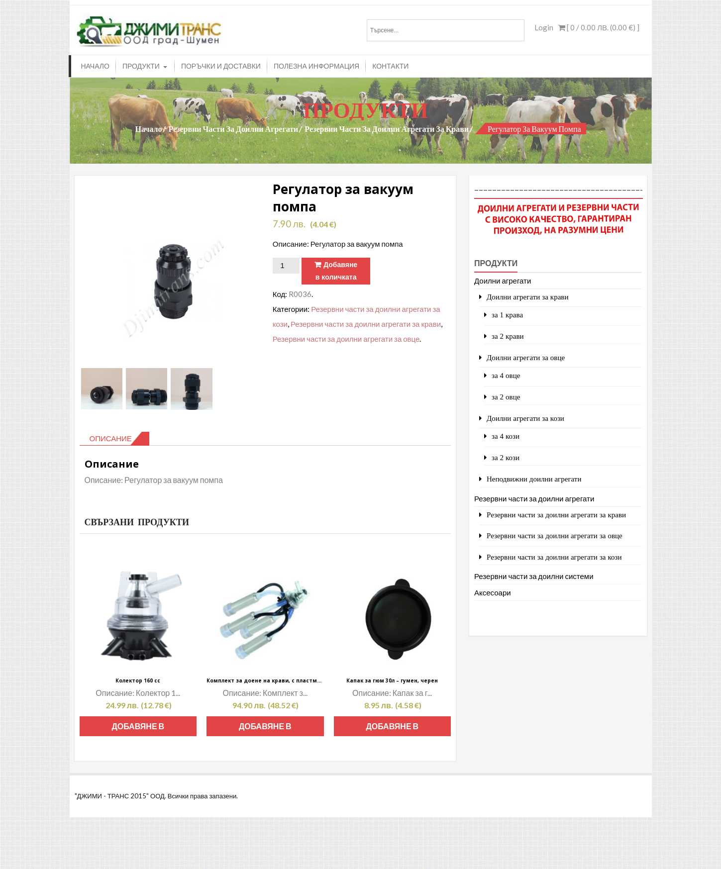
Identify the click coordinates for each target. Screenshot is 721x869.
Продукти (141, 66)
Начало (95, 66)
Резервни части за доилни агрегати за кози (554, 557)
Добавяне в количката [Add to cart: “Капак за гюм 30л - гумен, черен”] (392, 728)
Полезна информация (316, 66)
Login (543, 27)
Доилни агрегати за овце (526, 357)
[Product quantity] (286, 266)
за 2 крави (508, 336)
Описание (111, 438)
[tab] (114, 439)
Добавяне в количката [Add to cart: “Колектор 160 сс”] (137, 728)
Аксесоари (492, 592)
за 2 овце (506, 396)
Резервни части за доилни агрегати (233, 128)
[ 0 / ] (598, 27)
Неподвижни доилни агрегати (534, 479)
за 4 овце (506, 375)
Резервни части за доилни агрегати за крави (387, 128)
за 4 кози (505, 436)
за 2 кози (505, 457)
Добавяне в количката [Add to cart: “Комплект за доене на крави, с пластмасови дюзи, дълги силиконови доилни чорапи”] (265, 728)
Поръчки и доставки (221, 66)
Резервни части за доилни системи (534, 576)
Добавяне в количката (336, 271)
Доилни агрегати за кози (525, 418)
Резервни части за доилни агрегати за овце (346, 338)
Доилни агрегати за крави (527, 296)
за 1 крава (507, 314)
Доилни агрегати (502, 280)
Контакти (390, 66)
